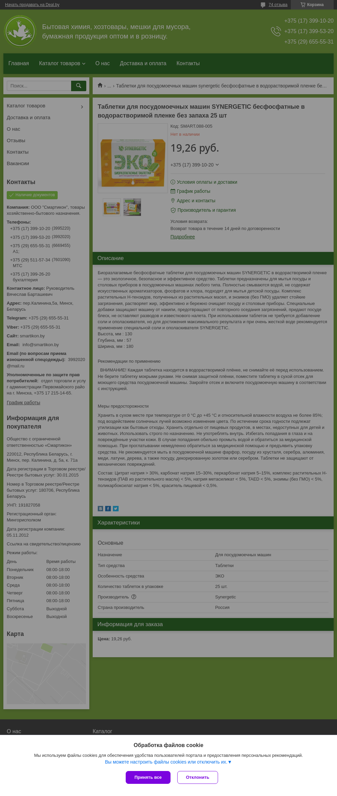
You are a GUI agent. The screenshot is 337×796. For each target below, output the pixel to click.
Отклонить (197, 777)
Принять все (148, 777)
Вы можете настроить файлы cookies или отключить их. (166, 762)
